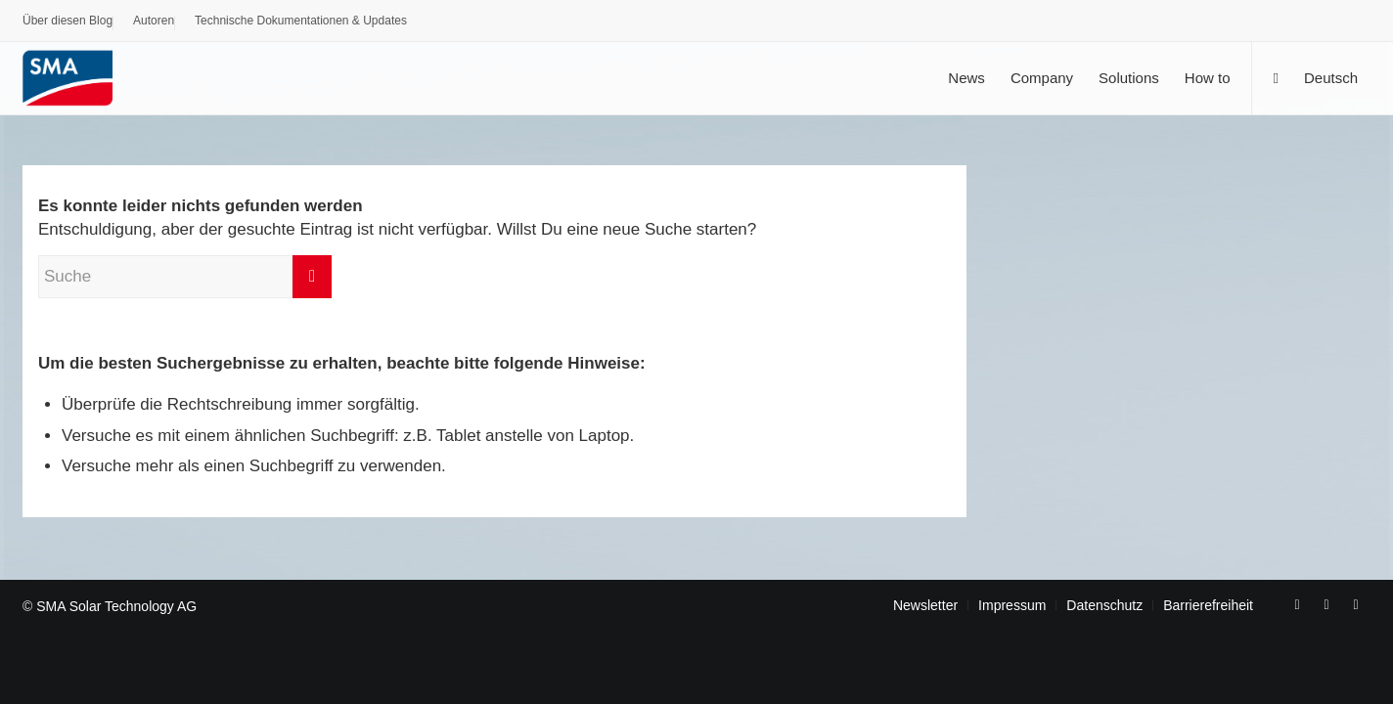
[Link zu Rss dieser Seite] (1356, 604)
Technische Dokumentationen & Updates (301, 20)
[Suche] (1275, 77)
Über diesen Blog (67, 20)
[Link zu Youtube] (1326, 604)
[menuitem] (67, 23)
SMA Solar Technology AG (116, 606)
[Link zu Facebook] (1297, 604)
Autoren (153, 20)
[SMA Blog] (81, 77)
